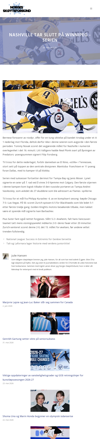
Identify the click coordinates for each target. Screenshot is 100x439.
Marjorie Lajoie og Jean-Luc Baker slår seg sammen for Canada (38, 302)
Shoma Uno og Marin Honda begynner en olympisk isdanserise (38, 416)
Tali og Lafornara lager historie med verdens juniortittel (38, 243)
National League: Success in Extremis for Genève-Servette (38, 239)
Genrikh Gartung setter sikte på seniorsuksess (29, 338)
